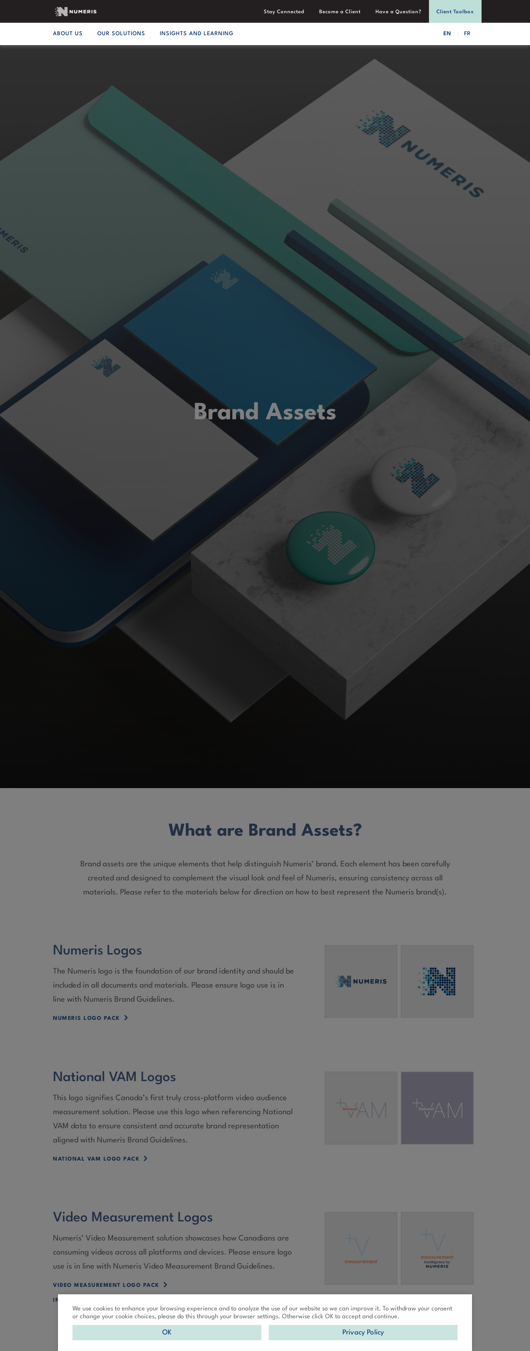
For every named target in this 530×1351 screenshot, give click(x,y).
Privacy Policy (363, 1332)
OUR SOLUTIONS (121, 33)
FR (467, 33)
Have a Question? (399, 12)
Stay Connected (284, 12)
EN (447, 33)
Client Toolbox (455, 12)
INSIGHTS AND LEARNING (197, 33)
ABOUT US (68, 33)
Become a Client (340, 12)
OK (167, 1332)
